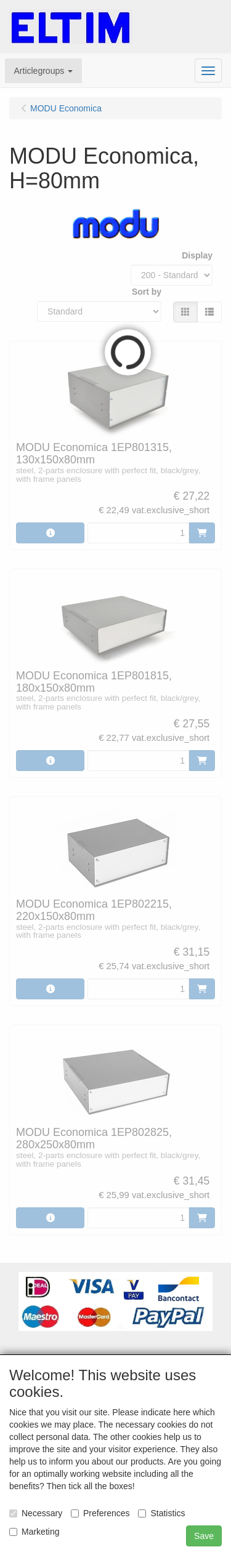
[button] (44, 70)
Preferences (100, 1513)
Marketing (34, 1532)
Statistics (161, 1513)
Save (204, 1536)
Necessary (35, 1513)
